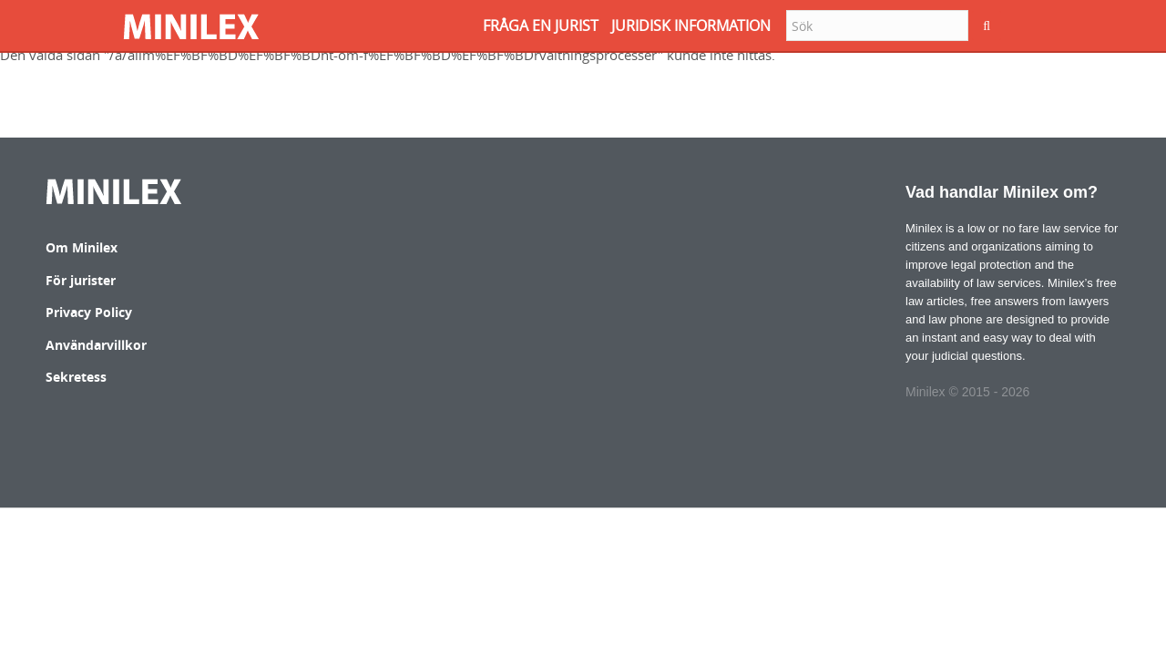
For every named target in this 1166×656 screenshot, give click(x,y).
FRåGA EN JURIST (540, 25)
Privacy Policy (89, 312)
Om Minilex (82, 247)
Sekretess (76, 376)
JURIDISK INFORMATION (691, 25)
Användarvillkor (96, 345)
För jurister (81, 280)
